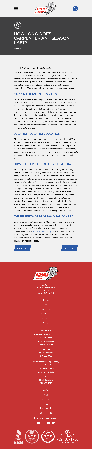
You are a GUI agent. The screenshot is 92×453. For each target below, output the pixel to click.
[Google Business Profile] (41, 413)
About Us (46, 318)
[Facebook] (46, 413)
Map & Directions (46, 353)
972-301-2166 (46, 292)
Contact (46, 323)
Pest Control (46, 309)
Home (46, 305)
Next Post (69, 248)
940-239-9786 (46, 287)
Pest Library (46, 314)
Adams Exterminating (41, 231)
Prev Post (22, 248)
